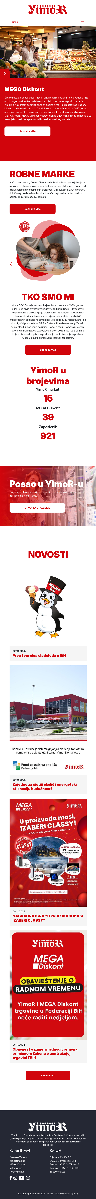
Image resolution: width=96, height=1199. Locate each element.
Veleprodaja (16, 1168)
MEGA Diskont (18, 1164)
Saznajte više (27, 131)
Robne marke (17, 1171)
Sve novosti (48, 1075)
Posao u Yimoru (18, 1157)
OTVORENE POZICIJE (37, 507)
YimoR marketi (17, 1160)
